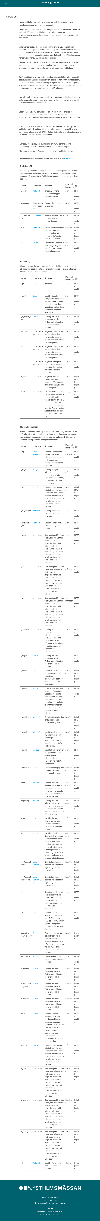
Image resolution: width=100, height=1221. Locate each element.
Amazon (36, 783)
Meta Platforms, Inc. (37, 454)
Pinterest (36, 191)
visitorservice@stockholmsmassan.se (50, 1203)
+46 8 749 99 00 (50, 1200)
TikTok (35, 316)
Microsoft (36, 671)
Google (36, 284)
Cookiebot (68, 158)
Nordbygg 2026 (50, 3)
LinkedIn (36, 243)
